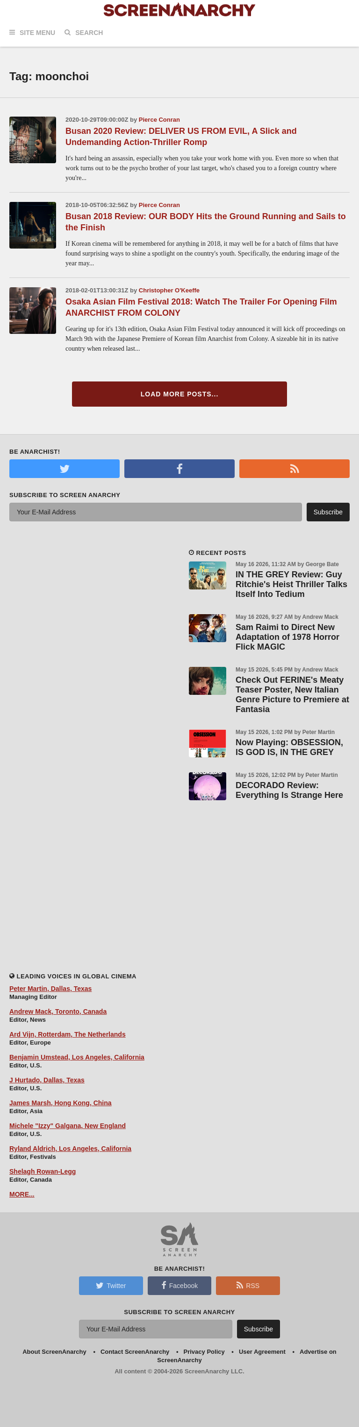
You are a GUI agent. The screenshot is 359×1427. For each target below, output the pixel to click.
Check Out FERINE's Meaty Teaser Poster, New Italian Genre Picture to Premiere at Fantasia (292, 694)
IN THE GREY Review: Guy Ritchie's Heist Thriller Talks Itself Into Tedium (291, 584)
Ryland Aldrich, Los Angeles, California (70, 1148)
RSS (248, 1285)
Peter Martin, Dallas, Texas (50, 988)
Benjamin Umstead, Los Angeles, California (76, 1057)
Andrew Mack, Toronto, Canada (58, 1011)
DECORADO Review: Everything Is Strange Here (289, 790)
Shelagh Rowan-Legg (42, 1171)
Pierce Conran (159, 119)
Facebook (179, 1285)
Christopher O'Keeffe (169, 290)
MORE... (22, 1194)
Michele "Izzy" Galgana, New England (67, 1125)
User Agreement (262, 1351)
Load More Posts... (180, 394)
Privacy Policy (204, 1351)
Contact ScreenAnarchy (135, 1351)
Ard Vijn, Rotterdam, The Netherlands (67, 1034)
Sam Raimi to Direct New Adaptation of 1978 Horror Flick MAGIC (287, 637)
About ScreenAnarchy (54, 1351)
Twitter (111, 1285)
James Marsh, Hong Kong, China (60, 1103)
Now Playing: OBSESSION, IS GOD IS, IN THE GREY (289, 747)
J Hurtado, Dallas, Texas (47, 1080)
